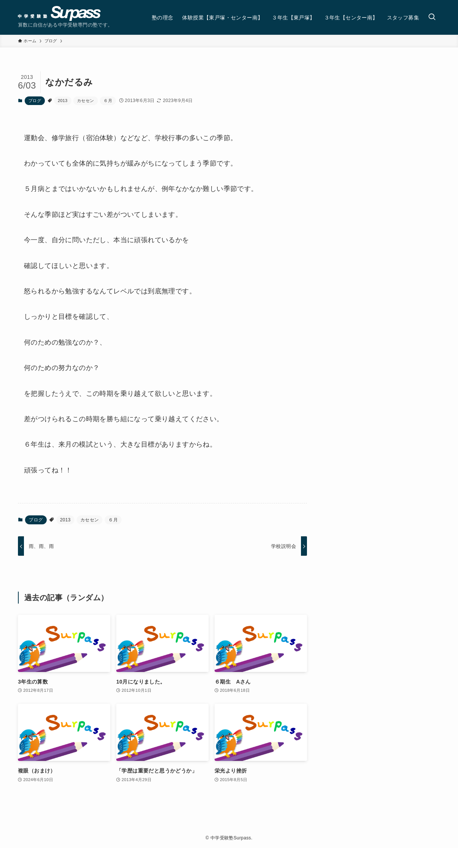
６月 (108, 100)
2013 (63, 100)
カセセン (85, 100)
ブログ (34, 100)
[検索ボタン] (432, 17)
